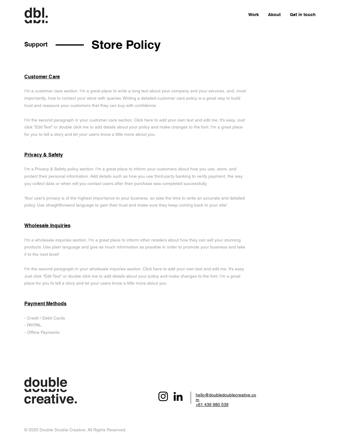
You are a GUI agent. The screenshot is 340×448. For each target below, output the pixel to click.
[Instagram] (163, 396)
